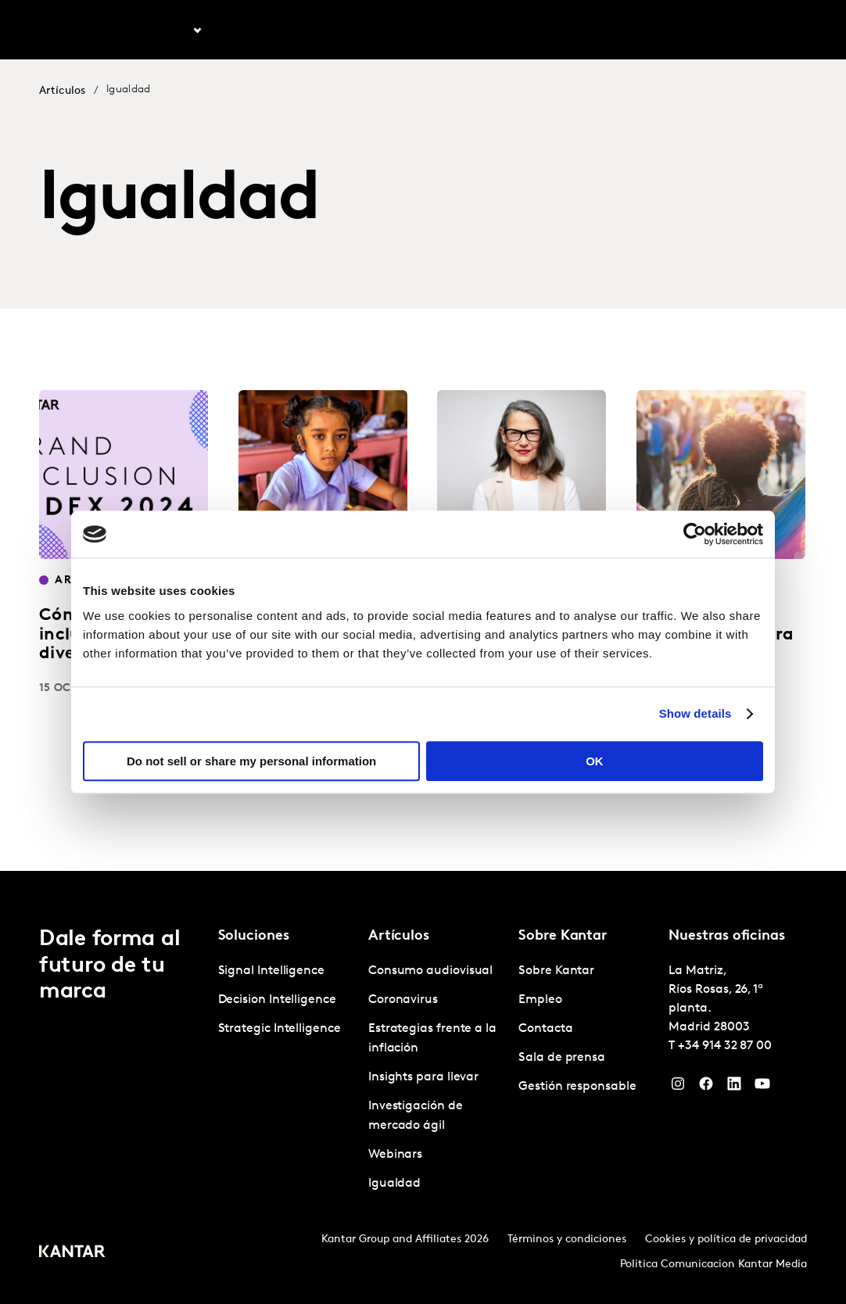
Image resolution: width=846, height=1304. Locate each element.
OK (595, 761)
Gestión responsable (577, 1086)
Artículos (245, 30)
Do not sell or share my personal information (251, 761)
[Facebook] (706, 1087)
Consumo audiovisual (430, 971)
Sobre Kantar (571, 30)
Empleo (643, 30)
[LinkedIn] (734, 1087)
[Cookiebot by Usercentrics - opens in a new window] (694, 534)
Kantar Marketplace (347, 30)
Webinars (395, 1154)
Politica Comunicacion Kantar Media (713, 1264)
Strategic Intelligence (279, 1029)
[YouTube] (762, 1087)
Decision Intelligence (277, 1000)
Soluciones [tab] (161, 30)
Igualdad (394, 1183)
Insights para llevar (423, 1077)
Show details (695, 713)
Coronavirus (403, 1000)
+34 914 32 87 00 (725, 1046)
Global (763, 30)
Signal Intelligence (271, 971)
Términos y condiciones (566, 1239)
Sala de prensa (561, 1057)
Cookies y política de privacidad (726, 1239)
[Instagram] (678, 1087)
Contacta (704, 30)
